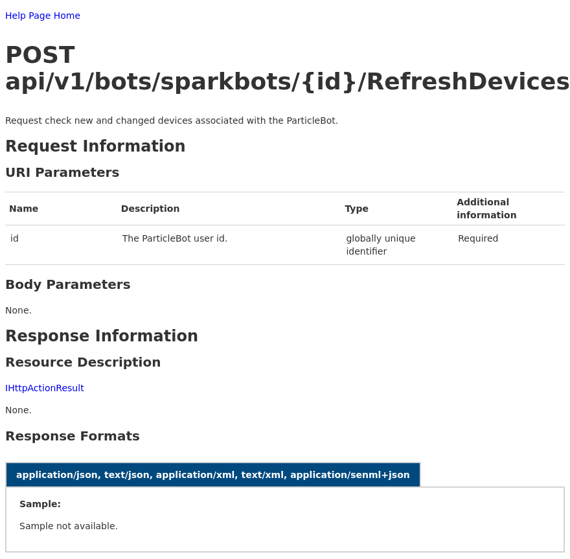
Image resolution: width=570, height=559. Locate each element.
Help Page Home (42, 15)
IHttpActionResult (44, 388)
